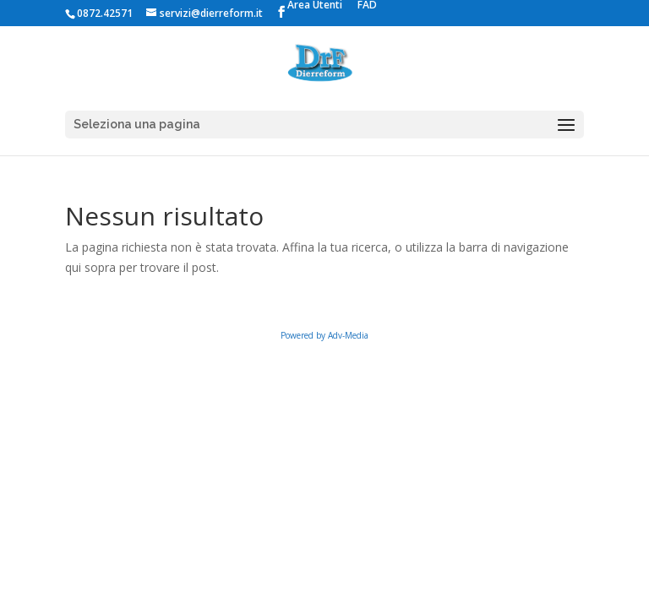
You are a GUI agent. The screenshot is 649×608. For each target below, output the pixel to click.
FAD (367, 6)
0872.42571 (105, 13)
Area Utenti (314, 6)
